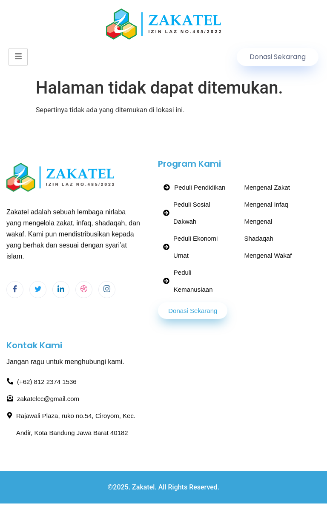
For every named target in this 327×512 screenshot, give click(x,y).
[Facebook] (14, 289)
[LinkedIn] (60, 289)
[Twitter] (37, 289)
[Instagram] (106, 289)
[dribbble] (83, 289)
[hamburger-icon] (18, 57)
